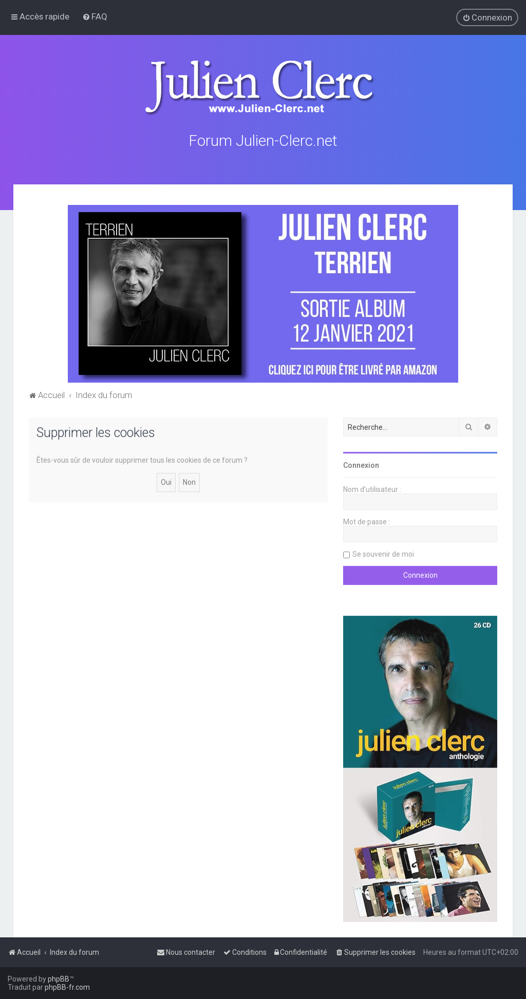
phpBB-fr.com (67, 987)
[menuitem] (95, 16)
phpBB (58, 979)
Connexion (361, 464)
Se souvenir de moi (383, 553)
